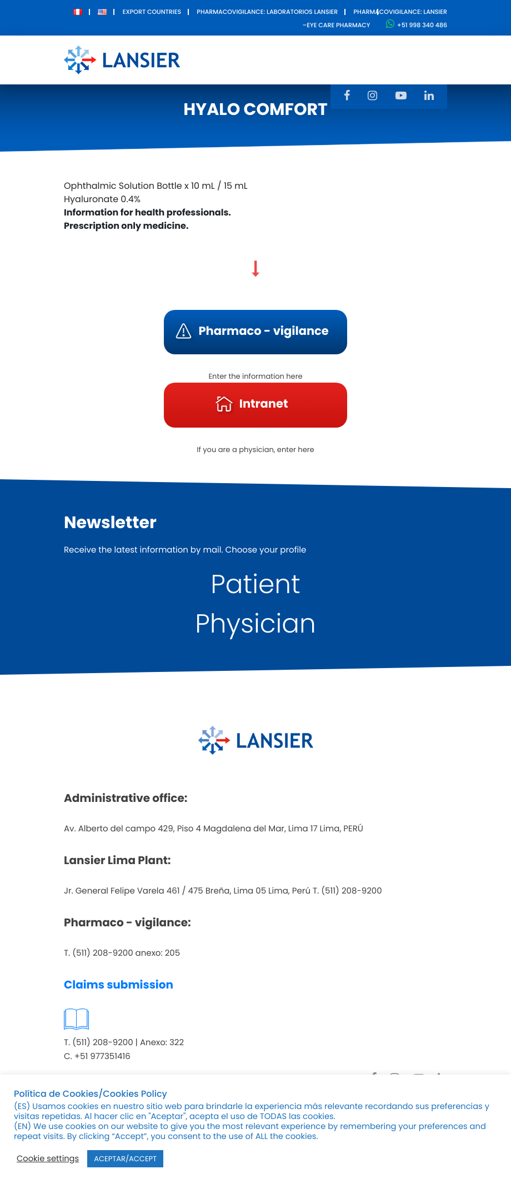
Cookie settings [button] (48, 1159)
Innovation (336, 52)
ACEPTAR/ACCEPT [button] (125, 1158)
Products (269, 52)
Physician (255, 624)
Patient (255, 584)
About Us (213, 59)
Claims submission (118, 984)
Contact (402, 52)
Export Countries (152, 11)
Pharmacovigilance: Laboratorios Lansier (267, 11)
